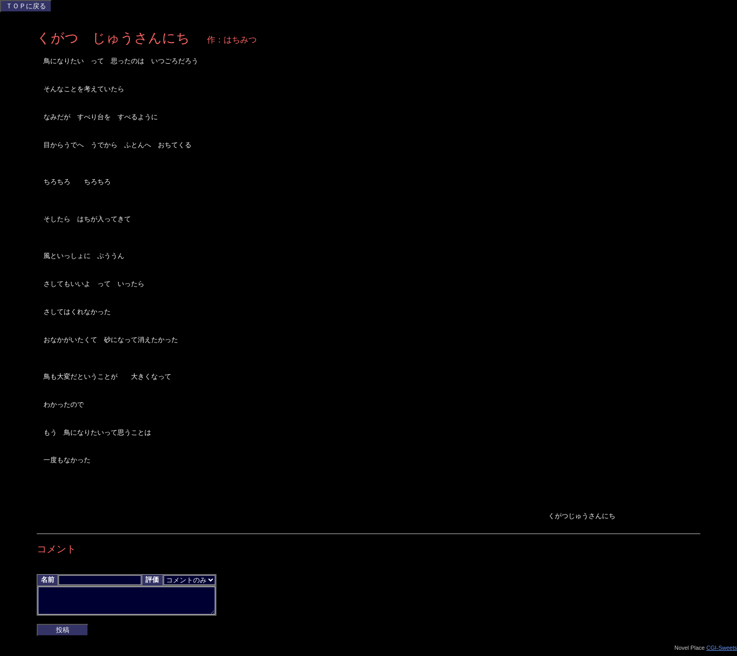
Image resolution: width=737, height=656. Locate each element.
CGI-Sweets (721, 652)
